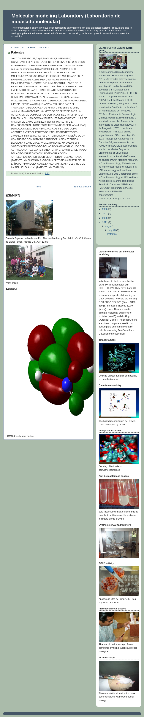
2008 (105, 218)
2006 (105, 209)
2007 (105, 213)
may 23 (112, 230)
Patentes (112, 234)
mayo (108, 226)
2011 (105, 222)
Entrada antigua (82, 186)
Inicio (38, 186)
